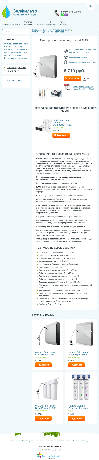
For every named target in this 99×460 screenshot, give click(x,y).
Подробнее (43, 365)
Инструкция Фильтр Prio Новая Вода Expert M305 (83, 88)
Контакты (41, 24)
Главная (3, 24)
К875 (38, 199)
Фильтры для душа (12, 55)
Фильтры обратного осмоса (16, 44)
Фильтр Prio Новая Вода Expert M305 (78, 353)
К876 (38, 195)
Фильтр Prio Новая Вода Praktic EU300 (45, 407)
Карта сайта (65, 441)
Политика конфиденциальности (49, 446)
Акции (17, 24)
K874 (38, 187)
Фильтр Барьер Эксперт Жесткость (78, 407)
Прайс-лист (13, 71)
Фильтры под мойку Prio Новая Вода (48, 32)
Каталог (10, 24)
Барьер (71, 411)
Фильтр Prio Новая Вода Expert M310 (45, 353)
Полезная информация (81, 441)
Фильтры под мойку (13, 47)
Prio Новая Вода (58, 127)
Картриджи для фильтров (15, 58)
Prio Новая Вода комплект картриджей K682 (62, 122)
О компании (50, 23)
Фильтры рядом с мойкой (15, 50)
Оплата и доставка (28, 23)
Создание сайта (50, 458)
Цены (58, 441)
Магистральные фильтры (15, 52)
